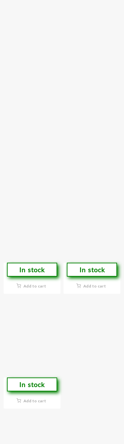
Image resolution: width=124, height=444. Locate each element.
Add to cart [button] (34, 286)
